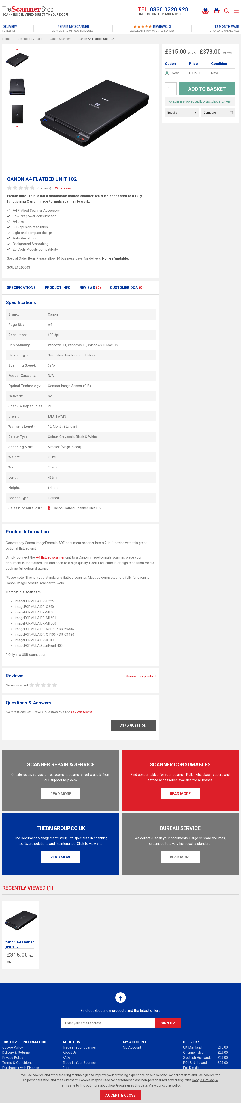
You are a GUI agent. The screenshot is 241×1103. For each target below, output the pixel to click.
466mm (53, 477)
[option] (41, 28)
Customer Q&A (127, 288)
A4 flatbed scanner (50, 557)
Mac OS (112, 345)
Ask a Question (133, 725)
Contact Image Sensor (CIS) (69, 386)
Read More (60, 794)
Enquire (182, 112)
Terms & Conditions (17, 1063)
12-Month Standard (62, 426)
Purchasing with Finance (20, 1068)
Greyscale (66, 437)
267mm (53, 467)
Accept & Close (120, 1095)
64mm (53, 488)
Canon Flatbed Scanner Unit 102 (77, 508)
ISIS (51, 416)
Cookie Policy (12, 1047)
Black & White (86, 437)
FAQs (67, 1058)
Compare (218, 112)
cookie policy (171, 1085)
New (175, 73)
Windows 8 (96, 345)
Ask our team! (81, 712)
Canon (53, 314)
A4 (50, 325)
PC (50, 406)
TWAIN (60, 416)
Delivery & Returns (16, 1052)
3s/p (51, 365)
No (50, 396)
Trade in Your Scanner (79, 1047)
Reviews (90, 288)
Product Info (57, 288)
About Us (70, 1052)
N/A (51, 376)
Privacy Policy (12, 1058)
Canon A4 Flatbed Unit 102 (19, 944)
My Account (132, 1047)
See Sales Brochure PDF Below (71, 355)
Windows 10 (77, 345)
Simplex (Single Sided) (64, 447)
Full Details (191, 1068)
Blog (66, 1068)
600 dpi (53, 335)
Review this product (141, 676)
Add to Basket (207, 89)
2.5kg (52, 457)
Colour (53, 437)
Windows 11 (57, 345)
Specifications (21, 288)
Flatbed (53, 498)
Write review (63, 188)
